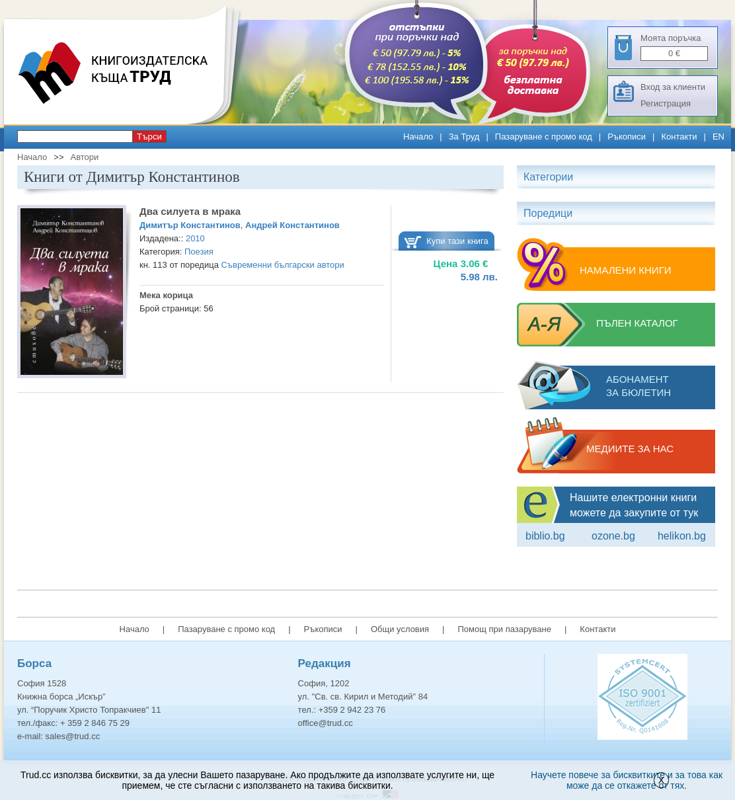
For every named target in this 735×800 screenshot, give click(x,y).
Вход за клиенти (672, 87)
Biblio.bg (545, 535)
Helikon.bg (682, 535)
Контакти (679, 136)
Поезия (198, 252)
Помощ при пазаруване (504, 629)
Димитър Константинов (190, 225)
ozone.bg (613, 535)
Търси (149, 136)
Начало (418, 136)
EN (718, 136)
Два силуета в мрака (190, 211)
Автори (84, 157)
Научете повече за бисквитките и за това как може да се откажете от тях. (626, 780)
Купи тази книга (457, 241)
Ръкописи (626, 136)
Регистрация (665, 103)
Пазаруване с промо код (543, 136)
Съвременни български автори (282, 265)
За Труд (464, 136)
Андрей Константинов (292, 225)
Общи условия (400, 629)
